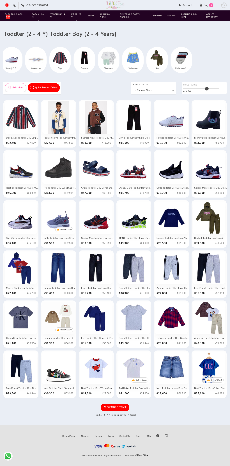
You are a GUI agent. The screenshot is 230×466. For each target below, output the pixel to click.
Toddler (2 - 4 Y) (57, 17)
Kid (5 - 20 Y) (76, 17)
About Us (85, 436)
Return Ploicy (68, 436)
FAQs (148, 436)
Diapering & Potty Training (130, 15)
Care (137, 436)
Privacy (98, 436)
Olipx (145, 455)
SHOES (91, 17)
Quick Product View (44, 87)
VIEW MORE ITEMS (115, 407)
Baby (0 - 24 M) (37, 17)
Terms (111, 436)
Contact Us (124, 436)
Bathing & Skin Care (189, 15)
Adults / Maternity (212, 15)
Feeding (171, 15)
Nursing (157, 15)
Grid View (15, 87)
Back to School (13, 16)
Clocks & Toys (105, 15)
